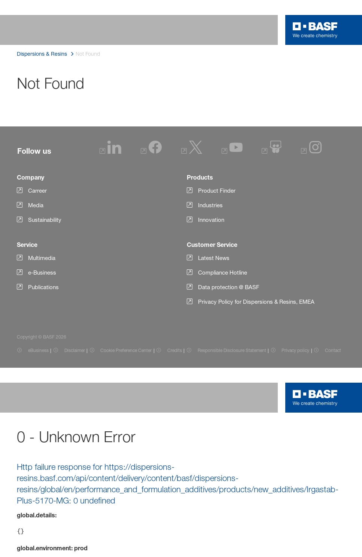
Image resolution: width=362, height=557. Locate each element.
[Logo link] (315, 30)
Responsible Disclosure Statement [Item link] (232, 350)
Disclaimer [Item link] (74, 350)
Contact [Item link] (333, 350)
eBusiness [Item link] (38, 350)
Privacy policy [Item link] (295, 350)
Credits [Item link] (174, 350)
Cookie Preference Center (126, 350)
